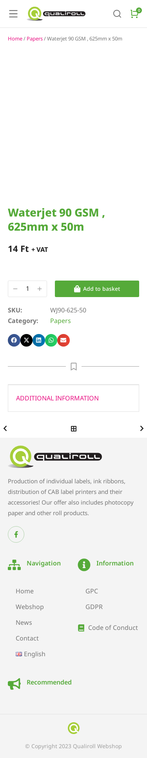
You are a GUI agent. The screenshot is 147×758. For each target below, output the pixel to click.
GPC (91, 591)
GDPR (94, 606)
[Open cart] (134, 13)
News (24, 622)
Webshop (30, 606)
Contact (27, 638)
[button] (14, 340)
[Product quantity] (27, 288)
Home (15, 38)
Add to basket (97, 288)
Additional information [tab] (57, 398)
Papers (35, 38)
